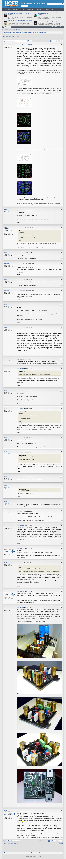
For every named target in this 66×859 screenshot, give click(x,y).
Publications (30, 9)
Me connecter (24, 6)
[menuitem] (52, 27)
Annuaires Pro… (50, 9)
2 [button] (52, 41)
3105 (9, 554)
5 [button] (57, 41)
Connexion (12, 29)
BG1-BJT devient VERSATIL (12, 36)
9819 (9, 360)
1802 (9, 265)
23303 (9, 233)
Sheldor (5, 209)
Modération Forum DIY (13, 38)
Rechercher (5, 29)
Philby (5, 358)
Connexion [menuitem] (61, 27)
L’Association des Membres (10, 9)
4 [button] (55, 41)
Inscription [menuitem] (63, 27)
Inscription (19, 29)
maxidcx (21, 548)
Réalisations (39, 9)
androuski (6, 227)
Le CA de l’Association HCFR (37, 38)
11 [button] (60, 41)
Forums (8, 26)
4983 (9, 46)
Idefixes (5, 44)
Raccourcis (3, 27)
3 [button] (52, 840)
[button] (48, 41)
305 (8, 211)
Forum (22, 9)
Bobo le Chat (6, 263)
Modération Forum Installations (24, 38)
